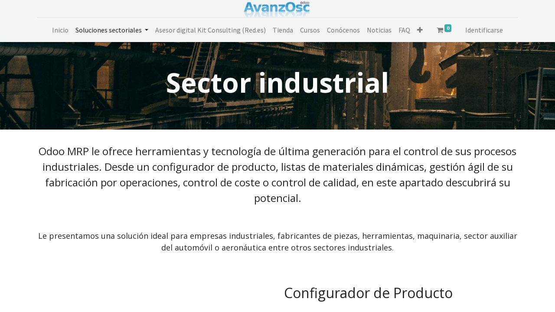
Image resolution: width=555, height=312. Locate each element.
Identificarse (484, 30)
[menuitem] (60, 30)
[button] (420, 30)
